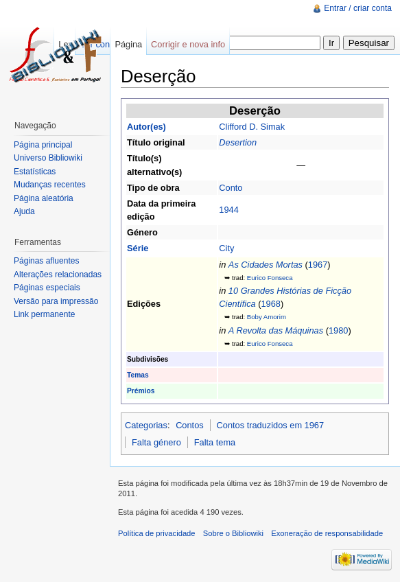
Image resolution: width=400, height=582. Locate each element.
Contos (190, 425)
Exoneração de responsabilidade (327, 533)
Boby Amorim (266, 317)
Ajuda (24, 211)
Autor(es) (146, 126)
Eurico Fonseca (270, 277)
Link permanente (44, 314)
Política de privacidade (157, 533)
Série (137, 248)
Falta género (156, 442)
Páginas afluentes (46, 261)
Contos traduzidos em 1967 (271, 425)
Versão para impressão (56, 301)
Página (128, 44)
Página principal (43, 145)
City (226, 248)
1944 (228, 210)
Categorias (146, 425)
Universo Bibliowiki (48, 158)
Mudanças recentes (50, 184)
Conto (230, 188)
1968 (270, 304)
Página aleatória (43, 198)
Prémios (140, 391)
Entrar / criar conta (358, 8)
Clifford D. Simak (252, 126)
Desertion (238, 142)
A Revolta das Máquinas (275, 330)
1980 (338, 330)
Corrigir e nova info (188, 44)
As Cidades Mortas (265, 264)
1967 (317, 264)
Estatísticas (35, 171)
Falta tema (214, 442)
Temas (138, 375)
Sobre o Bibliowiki (233, 533)
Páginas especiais (47, 287)
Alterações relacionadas (58, 274)
